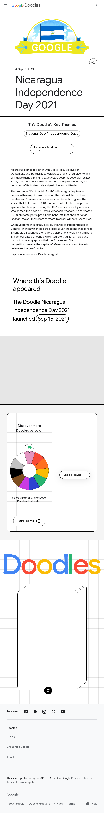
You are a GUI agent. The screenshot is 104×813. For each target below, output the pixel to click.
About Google (15, 803)
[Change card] (48, 690)
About (10, 757)
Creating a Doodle (18, 747)
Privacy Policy (79, 778)
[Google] (13, 795)
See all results (75, 475)
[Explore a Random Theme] (52, 149)
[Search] (96, 5)
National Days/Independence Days (52, 134)
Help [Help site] (91, 804)
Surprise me (29, 521)
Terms (71, 803)
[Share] (93, 62)
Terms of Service (17, 782)
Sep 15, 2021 (52, 319)
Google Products (39, 803)
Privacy (58, 803)
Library (11, 736)
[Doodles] (52, 564)
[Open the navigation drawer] (6, 5)
